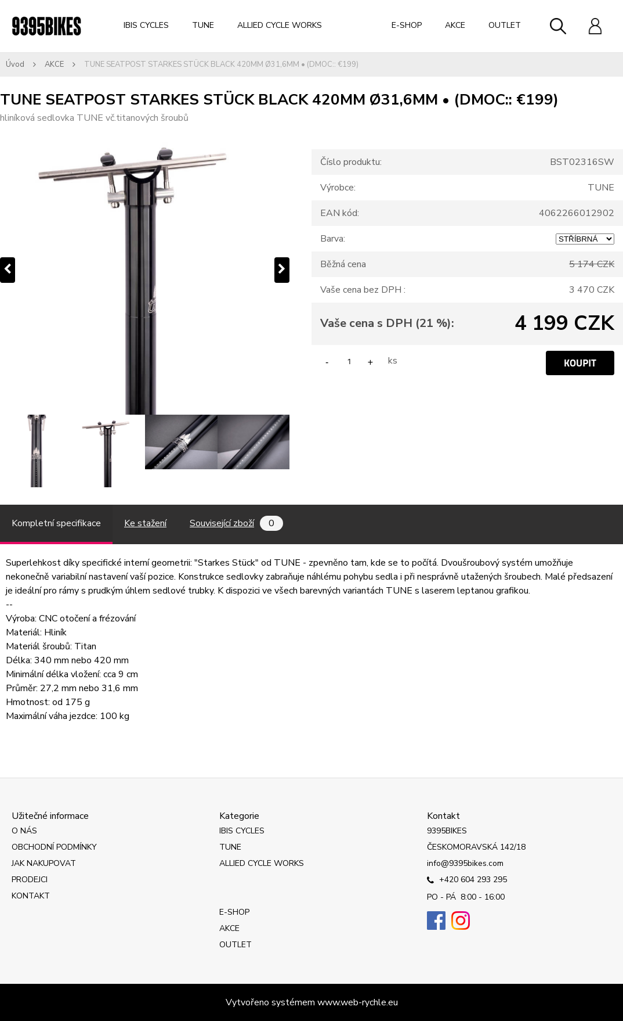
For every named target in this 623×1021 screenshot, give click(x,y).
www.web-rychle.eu (357, 1002)
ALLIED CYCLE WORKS (279, 25)
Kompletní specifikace (56, 523)
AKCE (455, 25)
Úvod (15, 64)
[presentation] (7, 270)
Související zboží (236, 523)
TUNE (203, 25)
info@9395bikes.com (465, 863)
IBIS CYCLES (146, 25)
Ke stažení (145, 523)
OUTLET (504, 25)
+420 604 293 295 (467, 880)
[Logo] (46, 26)
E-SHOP (407, 25)
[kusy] (349, 361)
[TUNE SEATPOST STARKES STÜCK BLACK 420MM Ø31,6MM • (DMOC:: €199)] (144, 270)
